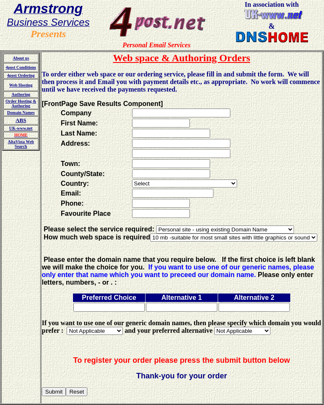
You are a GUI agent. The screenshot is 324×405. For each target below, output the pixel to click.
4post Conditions (21, 67)
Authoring (20, 94)
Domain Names (21, 112)
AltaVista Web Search (21, 144)
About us (21, 58)
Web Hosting (20, 85)
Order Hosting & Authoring (20, 103)
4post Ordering (21, 75)
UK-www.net (20, 128)
